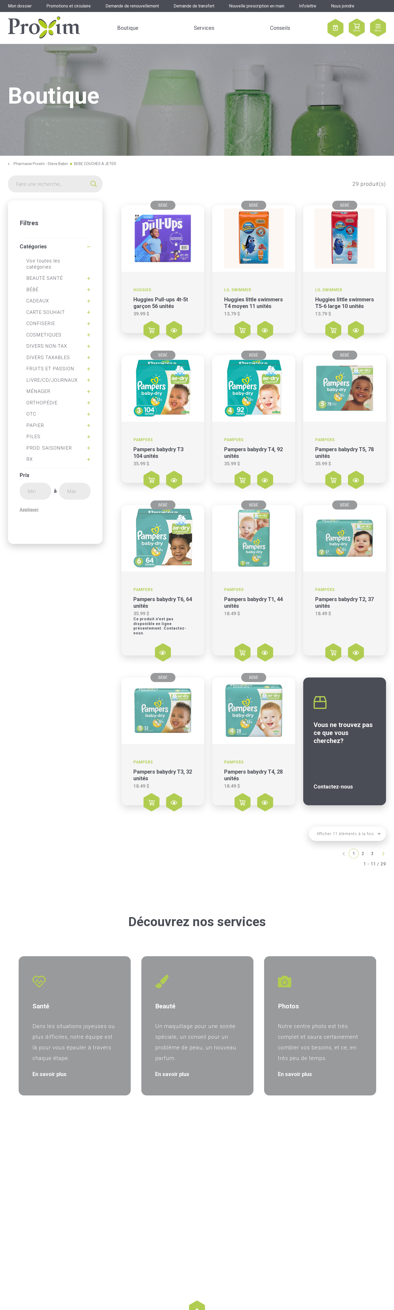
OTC (31, 414)
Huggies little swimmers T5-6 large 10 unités (344, 302)
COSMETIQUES (43, 335)
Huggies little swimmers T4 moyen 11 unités (253, 302)
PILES (33, 436)
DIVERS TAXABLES (48, 357)
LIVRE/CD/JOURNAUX (52, 380)
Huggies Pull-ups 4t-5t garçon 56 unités (160, 302)
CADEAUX (37, 300)
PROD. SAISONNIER (49, 448)
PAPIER (35, 425)
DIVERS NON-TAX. (47, 346)
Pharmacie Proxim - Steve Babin (41, 164)
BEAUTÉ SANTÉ (44, 278)
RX (29, 459)
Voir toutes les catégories (43, 264)
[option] (75, 1025)
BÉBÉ (32, 289)
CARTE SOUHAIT (45, 312)
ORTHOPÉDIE (42, 402)
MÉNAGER (38, 391)
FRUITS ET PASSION (50, 368)
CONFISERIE (40, 323)
